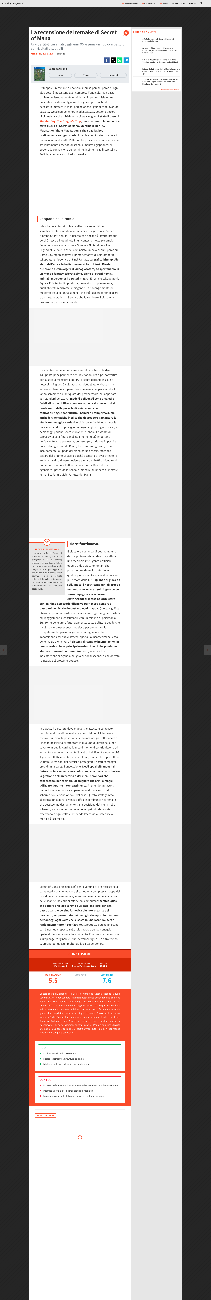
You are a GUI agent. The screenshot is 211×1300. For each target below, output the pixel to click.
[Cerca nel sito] (201, 3)
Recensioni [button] (149, 3)
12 (111, 975)
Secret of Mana (58, 69)
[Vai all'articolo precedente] (207, 650)
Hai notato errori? (45, 1115)
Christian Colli (48, 54)
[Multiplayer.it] (13, 3)
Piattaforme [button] (130, 3)
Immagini (113, 75)
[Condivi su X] (113, 60)
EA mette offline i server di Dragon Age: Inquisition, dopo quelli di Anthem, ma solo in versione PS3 (161, 50)
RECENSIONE (36, 54)
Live (183, 3)
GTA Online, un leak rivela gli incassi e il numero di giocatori (158, 40)
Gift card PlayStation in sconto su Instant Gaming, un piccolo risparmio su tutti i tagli (160, 61)
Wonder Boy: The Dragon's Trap (60, 121)
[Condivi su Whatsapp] (119, 60)
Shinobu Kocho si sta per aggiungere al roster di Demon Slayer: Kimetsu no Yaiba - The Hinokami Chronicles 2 (160, 81)
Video (175, 3)
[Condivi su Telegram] (126, 60)
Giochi (192, 3)
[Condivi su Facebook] (107, 60)
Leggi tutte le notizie (170, 89)
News (60, 75)
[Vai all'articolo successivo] (3, 650)
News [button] (164, 3)
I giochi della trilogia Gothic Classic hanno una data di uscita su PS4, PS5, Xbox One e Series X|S (161, 71)
